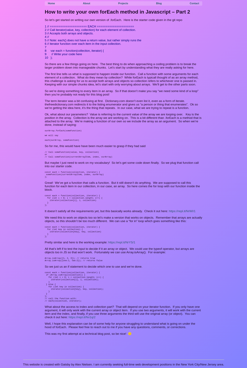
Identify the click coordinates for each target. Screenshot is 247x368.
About (86, 3)
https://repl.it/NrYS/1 (121, 252)
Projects (123, 3)
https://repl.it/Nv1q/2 (82, 334)
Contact (194, 3)
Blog (159, 3)
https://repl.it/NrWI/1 (182, 218)
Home (51, 3)
